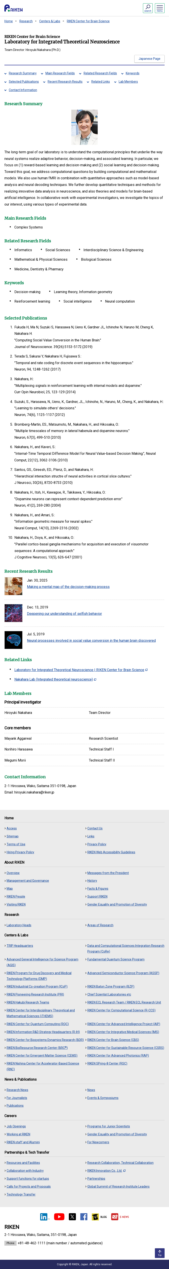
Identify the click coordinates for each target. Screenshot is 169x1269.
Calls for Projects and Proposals (29, 1186)
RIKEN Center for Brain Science (88, 21)
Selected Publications (24, 81)
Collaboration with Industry (25, 1170)
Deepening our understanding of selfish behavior (64, 614)
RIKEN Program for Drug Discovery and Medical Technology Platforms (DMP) (39, 976)
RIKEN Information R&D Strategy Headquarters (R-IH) (43, 1032)
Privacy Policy (96, 844)
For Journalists (17, 1098)
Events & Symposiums (102, 1098)
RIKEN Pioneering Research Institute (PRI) (35, 994)
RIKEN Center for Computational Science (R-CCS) (121, 1010)
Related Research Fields (100, 73)
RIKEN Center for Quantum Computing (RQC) (38, 1024)
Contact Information (23, 90)
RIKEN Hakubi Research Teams (28, 1002)
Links (90, 836)
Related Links (100, 81)
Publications (15, 1105)
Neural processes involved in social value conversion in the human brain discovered (91, 640)
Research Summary (23, 73)
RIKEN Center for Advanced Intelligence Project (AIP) (123, 1024)
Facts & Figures (97, 888)
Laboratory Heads (19, 925)
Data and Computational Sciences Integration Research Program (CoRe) (125, 948)
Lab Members (128, 81)
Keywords (132, 73)
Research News (17, 1090)
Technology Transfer (21, 1194)
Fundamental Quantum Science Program (116, 959)
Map (10, 888)
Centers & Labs (49, 21)
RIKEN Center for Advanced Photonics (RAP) (118, 1055)
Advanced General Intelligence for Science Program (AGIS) (42, 962)
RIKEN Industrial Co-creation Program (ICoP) (37, 986)
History (92, 880)
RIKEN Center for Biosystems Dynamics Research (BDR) (45, 1040)
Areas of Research (100, 925)
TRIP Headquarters (20, 945)
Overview (13, 873)
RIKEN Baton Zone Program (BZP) (110, 986)
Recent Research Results (65, 81)
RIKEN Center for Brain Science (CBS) (113, 1040)
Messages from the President (108, 873)
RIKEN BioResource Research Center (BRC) (37, 1048)
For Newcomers (98, 1142)
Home (8, 21)
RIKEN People (16, 896)
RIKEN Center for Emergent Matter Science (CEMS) (42, 1055)
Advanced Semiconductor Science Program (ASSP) (123, 973)
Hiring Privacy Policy (20, 852)
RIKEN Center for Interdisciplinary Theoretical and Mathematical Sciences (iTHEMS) (41, 1013)
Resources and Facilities (23, 1162)
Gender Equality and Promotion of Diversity (117, 904)
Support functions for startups (28, 1178)
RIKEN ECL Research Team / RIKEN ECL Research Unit (124, 1002)
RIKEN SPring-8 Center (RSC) (107, 1063)
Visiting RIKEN (16, 904)
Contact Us (95, 828)
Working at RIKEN (18, 1134)
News (91, 1090)
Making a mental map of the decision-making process (68, 587)
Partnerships (96, 1178)
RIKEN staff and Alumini (23, 1142)
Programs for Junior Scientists (108, 1126)
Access (12, 828)
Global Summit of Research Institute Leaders (118, 1186)
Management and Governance (28, 880)
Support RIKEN (97, 896)
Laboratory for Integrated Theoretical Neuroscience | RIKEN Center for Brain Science (81, 670)
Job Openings (16, 1126)
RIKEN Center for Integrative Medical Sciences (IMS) (123, 1032)
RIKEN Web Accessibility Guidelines (111, 852)
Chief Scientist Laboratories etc (109, 994)
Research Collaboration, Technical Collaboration (120, 1162)
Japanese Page (149, 58)
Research (26, 21)
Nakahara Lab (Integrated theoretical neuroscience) (55, 679)
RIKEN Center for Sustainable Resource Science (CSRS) (125, 1048)
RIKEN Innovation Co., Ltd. (106, 1170)
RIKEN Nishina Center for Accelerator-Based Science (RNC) (43, 1066)
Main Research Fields (60, 73)
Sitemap (13, 836)
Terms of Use (16, 844)
